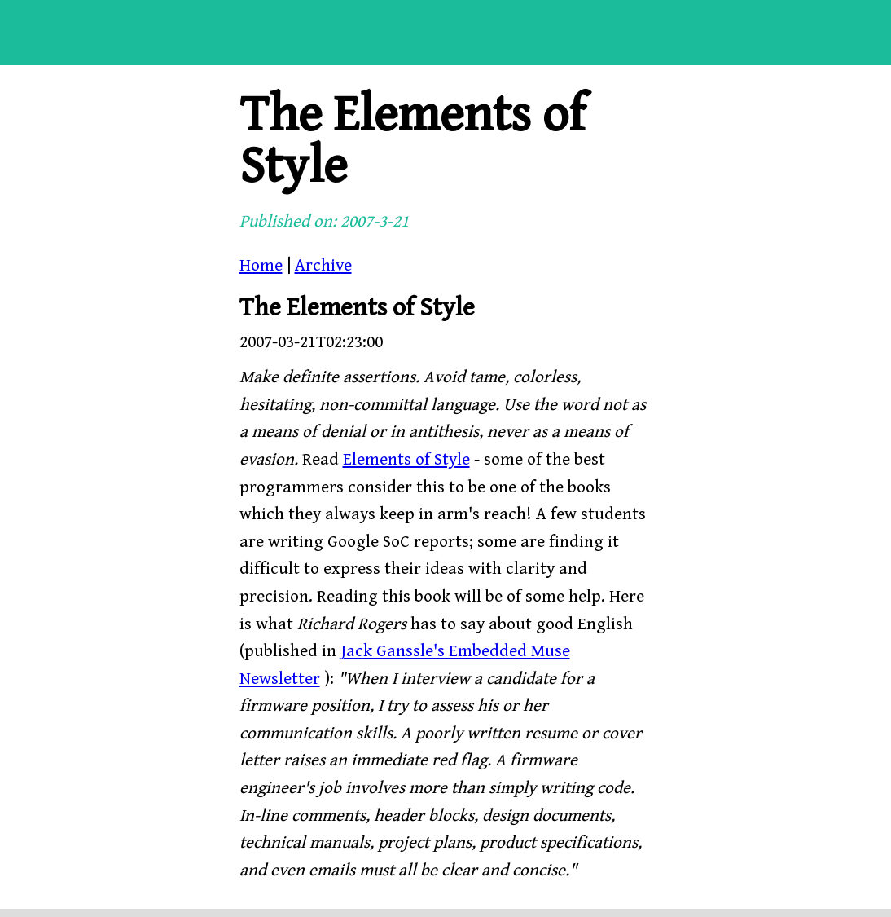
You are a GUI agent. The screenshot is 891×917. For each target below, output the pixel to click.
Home (261, 266)
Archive (323, 266)
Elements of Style (406, 460)
